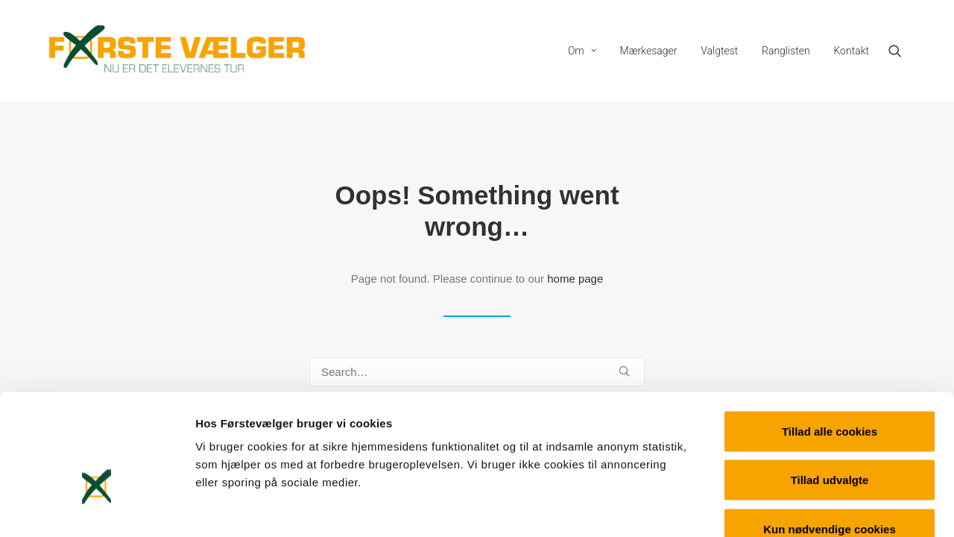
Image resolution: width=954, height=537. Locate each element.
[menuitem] (582, 50)
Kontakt (851, 51)
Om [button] (582, 51)
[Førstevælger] (177, 50)
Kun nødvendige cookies (829, 439)
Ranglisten (786, 51)
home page (575, 278)
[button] (901, 50)
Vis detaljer (775, 507)
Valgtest (719, 51)
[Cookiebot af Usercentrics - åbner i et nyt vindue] (96, 508)
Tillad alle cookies (829, 341)
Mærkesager (648, 51)
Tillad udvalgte (830, 390)
